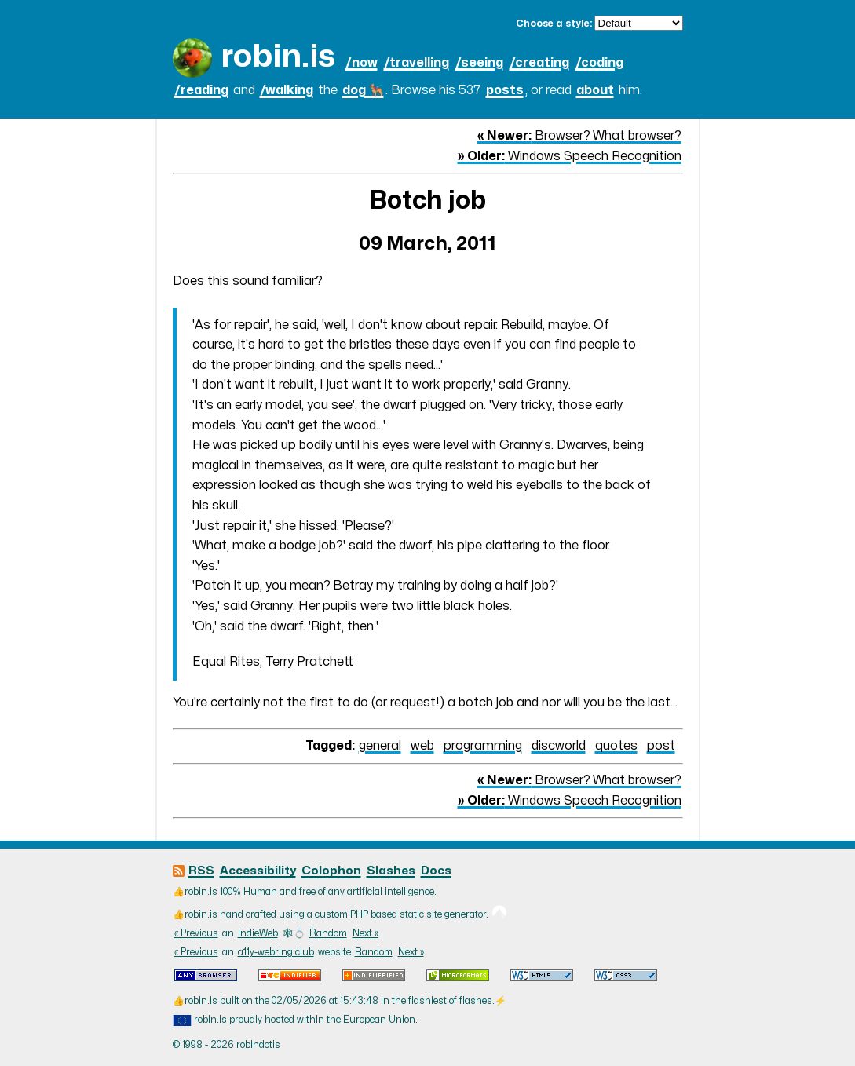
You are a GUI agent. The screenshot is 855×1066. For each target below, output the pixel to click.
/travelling (416, 63)
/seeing (479, 63)
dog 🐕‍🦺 (363, 90)
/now (361, 63)
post (661, 745)
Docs (436, 871)
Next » (365, 933)
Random (328, 933)
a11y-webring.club (276, 952)
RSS (201, 871)
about (595, 90)
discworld (559, 745)
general (380, 745)
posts (505, 90)
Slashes (391, 871)
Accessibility (258, 871)
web (422, 745)
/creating (539, 63)
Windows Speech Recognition (569, 156)
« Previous (196, 933)
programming (483, 745)
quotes (616, 745)
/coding (599, 63)
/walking (286, 90)
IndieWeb (258, 933)
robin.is (278, 57)
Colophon (331, 871)
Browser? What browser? (579, 136)
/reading (201, 90)
